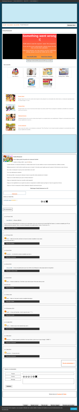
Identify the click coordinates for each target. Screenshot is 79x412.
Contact (25, 405)
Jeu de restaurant (22, 125)
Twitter (64, 394)
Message (13, 379)
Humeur (13, 376)
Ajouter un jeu (34, 405)
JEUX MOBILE (33, 1)
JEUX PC (26, 1)
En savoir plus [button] (5, 409)
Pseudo (13, 373)
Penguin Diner (21, 106)
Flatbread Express (22, 115)
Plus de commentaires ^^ (69, 363)
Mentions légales (55, 405)
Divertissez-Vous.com (7, 1)
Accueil (4, 24)
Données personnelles (68, 405)
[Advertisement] (39, 13)
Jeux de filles (16, 24)
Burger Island (21, 96)
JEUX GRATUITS (18, 1)
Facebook (59, 394)
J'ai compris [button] (73, 408)
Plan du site (44, 405)
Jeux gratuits (10, 24)
